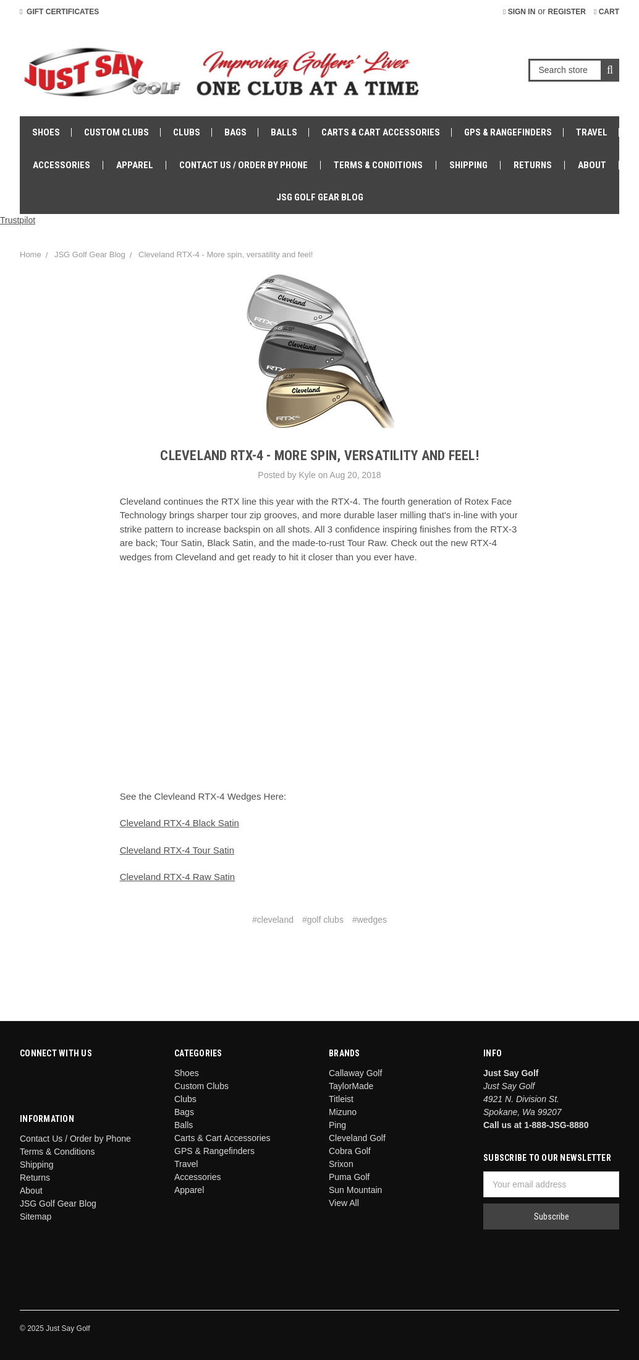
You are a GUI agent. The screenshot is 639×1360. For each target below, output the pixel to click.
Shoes (46, 132)
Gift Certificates (59, 11)
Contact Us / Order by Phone (243, 165)
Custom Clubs (116, 132)
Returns (533, 165)
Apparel (134, 165)
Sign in (519, 11)
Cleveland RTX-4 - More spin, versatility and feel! (225, 254)
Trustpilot (17, 220)
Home (30, 254)
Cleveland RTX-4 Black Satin (179, 823)
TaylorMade (351, 1086)
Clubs (186, 132)
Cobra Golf (350, 1151)
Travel (591, 132)
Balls (284, 132)
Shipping (468, 165)
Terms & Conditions (378, 165)
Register (567, 11)
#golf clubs (323, 920)
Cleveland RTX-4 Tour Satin (177, 850)
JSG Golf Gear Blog (319, 197)
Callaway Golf (355, 1073)
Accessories (61, 165)
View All (344, 1203)
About (592, 165)
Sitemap (35, 1216)
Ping (337, 1125)
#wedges (369, 920)
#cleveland (273, 920)
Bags (235, 132)
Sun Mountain (355, 1190)
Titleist (341, 1099)
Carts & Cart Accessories (380, 132)
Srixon (341, 1164)
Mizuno (343, 1112)
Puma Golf (349, 1177)
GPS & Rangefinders (508, 132)
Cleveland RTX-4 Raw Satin (177, 876)
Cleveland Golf (357, 1138)
